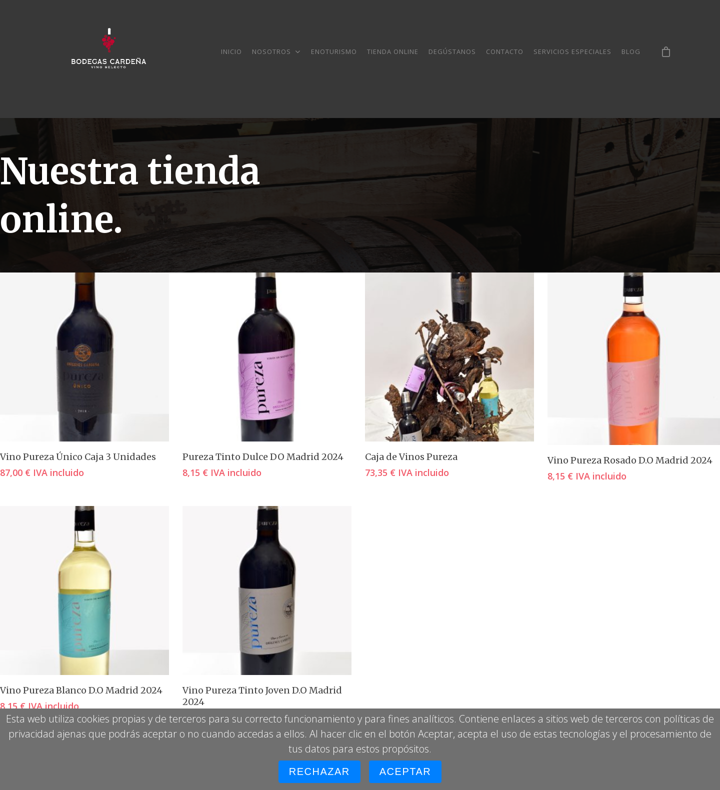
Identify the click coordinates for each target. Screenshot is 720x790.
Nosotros (276, 51)
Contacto (505, 51)
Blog (631, 51)
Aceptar (405, 771)
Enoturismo (334, 51)
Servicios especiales (573, 51)
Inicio (231, 51)
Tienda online (392, 51)
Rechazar (319, 771)
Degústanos (452, 51)
